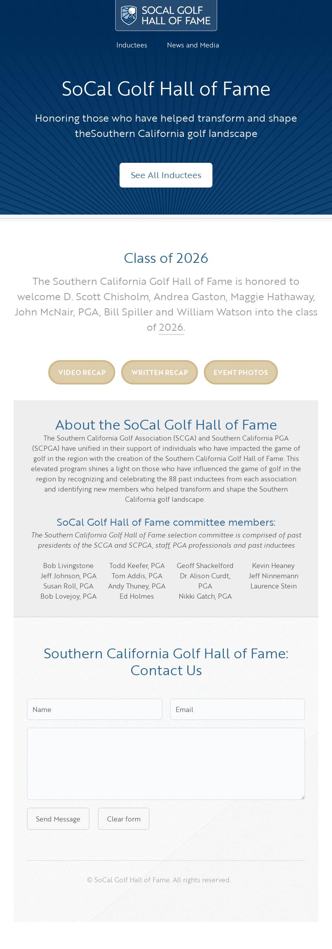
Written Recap (159, 372)
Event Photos (241, 372)
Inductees (131, 45)
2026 (171, 326)
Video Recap (81, 372)
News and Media (193, 45)
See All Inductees (166, 174)
